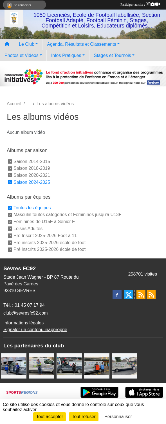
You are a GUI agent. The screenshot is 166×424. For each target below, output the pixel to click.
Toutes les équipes (32, 207)
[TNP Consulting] (41, 365)
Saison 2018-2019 (32, 168)
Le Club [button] (26, 44)
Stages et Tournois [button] (112, 55)
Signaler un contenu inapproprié (35, 329)
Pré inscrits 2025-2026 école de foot (50, 242)
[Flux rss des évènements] (151, 294)
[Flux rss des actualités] (140, 294)
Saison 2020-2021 (32, 175)
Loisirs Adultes (28, 228)
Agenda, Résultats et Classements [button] (81, 44)
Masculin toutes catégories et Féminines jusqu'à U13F (68, 214)
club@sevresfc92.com (25, 313)
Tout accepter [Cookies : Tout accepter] (49, 416)
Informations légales (23, 322)
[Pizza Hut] (69, 365)
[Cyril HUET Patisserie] (13, 365)
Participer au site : (140, 4)
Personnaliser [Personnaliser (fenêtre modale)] (118, 416)
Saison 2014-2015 (32, 161)
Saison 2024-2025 (32, 182)
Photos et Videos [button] (22, 55)
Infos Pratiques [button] (66, 55)
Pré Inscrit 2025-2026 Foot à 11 (45, 235)
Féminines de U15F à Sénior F (44, 221)
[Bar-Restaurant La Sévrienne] (124, 365)
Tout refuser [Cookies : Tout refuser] (83, 416)
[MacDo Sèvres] (96, 365)
